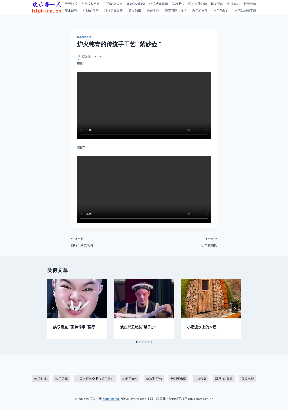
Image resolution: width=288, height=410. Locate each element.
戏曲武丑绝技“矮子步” (138, 327)
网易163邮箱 (224, 379)
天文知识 (135, 10)
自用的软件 (221, 10)
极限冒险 (250, 4)
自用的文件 (200, 10)
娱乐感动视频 (158, 4)
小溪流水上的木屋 (201, 327)
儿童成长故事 (90, 4)
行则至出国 (178, 379)
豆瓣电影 (247, 379)
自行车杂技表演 (106, 241)
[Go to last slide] (53, 308)
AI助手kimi (129, 379)
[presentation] (77, 298)
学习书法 (178, 4)
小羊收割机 (182, 241)
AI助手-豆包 (154, 379)
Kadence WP (111, 399)
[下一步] (235, 308)
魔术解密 (71, 10)
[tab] (137, 342)
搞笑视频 (217, 4)
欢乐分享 (61, 379)
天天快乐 (71, 4)
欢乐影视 (40, 379)
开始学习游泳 (136, 4)
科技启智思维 (113, 10)
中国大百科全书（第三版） (95, 379)
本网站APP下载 (245, 10)
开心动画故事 (113, 4)
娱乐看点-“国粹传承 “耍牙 (74, 327)
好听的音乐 (91, 10)
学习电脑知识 (197, 4)
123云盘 (200, 379)
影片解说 (233, 4)
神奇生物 (153, 10)
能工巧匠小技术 (176, 10)
